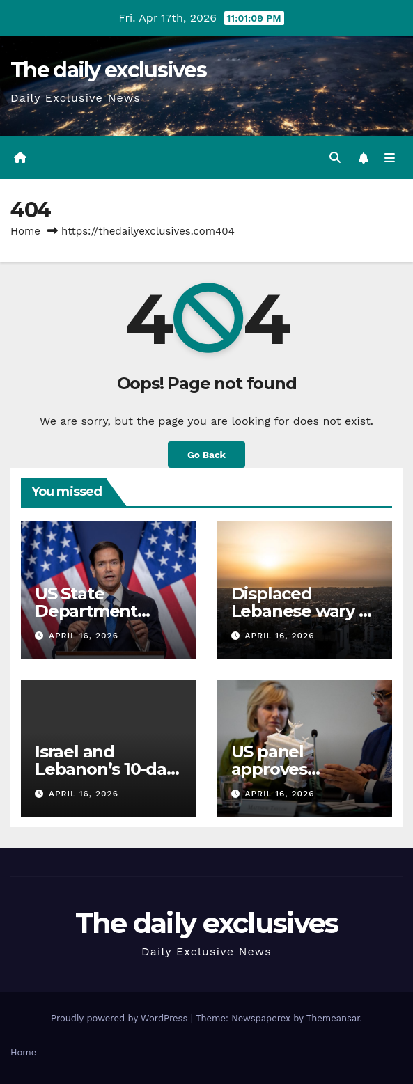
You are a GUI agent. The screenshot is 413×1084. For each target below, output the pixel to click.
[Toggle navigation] (390, 158)
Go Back (206, 454)
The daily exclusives (108, 70)
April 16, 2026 (83, 636)
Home (25, 231)
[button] (335, 157)
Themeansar (333, 1018)
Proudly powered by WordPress (121, 1018)
